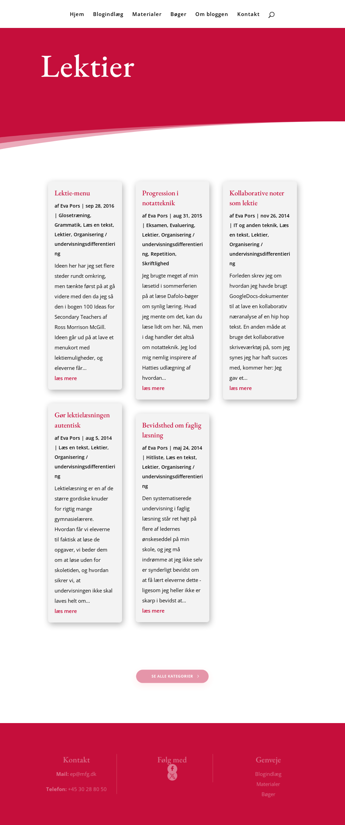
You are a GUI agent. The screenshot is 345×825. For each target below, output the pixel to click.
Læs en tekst (98, 225)
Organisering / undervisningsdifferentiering (85, 244)
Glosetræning (74, 215)
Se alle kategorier (172, 676)
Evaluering (182, 225)
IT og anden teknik (255, 225)
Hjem (77, 14)
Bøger (178, 14)
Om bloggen (211, 14)
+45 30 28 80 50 (88, 788)
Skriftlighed (155, 263)
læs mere (66, 378)
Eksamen (156, 225)
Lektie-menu (72, 192)
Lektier (63, 234)
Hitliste (154, 457)
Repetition (163, 254)
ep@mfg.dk (84, 773)
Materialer (147, 14)
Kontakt (248, 14)
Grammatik (67, 225)
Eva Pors (70, 205)
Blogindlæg (108, 14)
